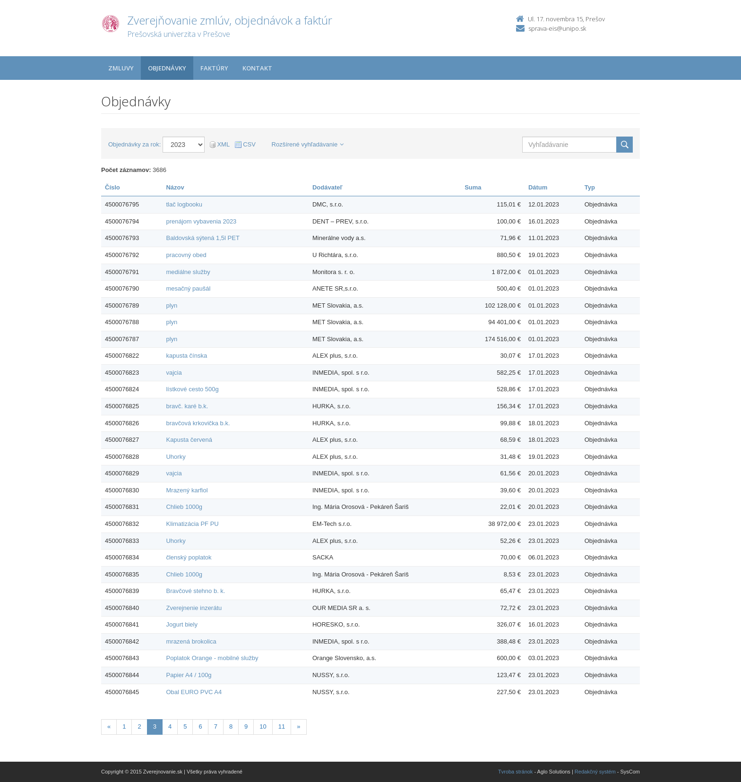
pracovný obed (186, 254)
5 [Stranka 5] (185, 726)
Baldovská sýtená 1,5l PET (202, 237)
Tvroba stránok (515, 771)
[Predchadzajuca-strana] (109, 727)
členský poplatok (188, 557)
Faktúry (214, 68)
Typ (590, 187)
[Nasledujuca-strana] (298, 727)
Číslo (112, 187)
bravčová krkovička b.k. (198, 423)
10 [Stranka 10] (262, 726)
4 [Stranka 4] (170, 726)
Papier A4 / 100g (188, 675)
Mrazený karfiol (186, 490)
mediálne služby (188, 271)
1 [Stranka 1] (124, 726)
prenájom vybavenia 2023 (201, 221)
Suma (473, 187)
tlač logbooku (184, 204)
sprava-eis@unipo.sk (557, 28)
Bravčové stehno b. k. (195, 590)
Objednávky (167, 68)
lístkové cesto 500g (192, 389)
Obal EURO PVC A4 (194, 692)
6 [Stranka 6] (200, 726)
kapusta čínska (186, 355)
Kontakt (257, 68)
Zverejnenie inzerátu (194, 607)
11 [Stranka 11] (281, 726)
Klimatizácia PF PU (192, 523)
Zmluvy (121, 68)
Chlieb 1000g (184, 506)
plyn (171, 305)
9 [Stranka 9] (246, 726)
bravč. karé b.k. (187, 406)
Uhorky (175, 456)
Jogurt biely (181, 624)
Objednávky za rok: (134, 144)
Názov (175, 187)
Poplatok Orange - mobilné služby (212, 658)
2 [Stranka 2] (139, 726)
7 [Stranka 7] (215, 726)
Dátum (537, 187)
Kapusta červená (189, 439)
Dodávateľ (327, 187)
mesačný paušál (188, 288)
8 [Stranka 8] (231, 726)
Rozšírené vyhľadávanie (308, 144)
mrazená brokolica (191, 641)
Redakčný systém (595, 771)
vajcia (173, 372)
